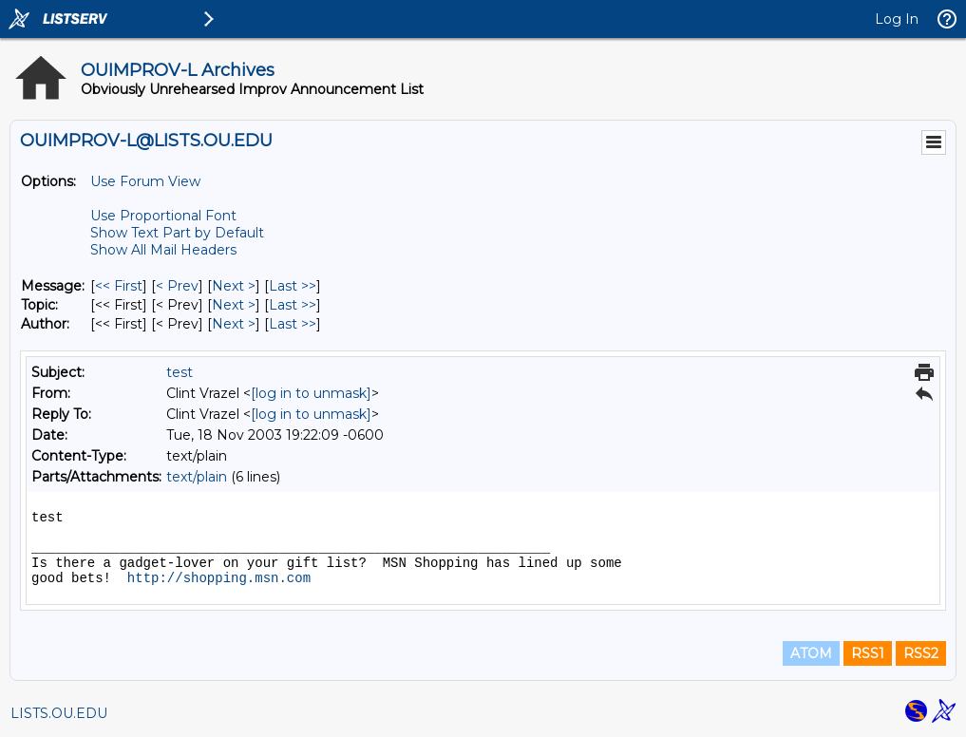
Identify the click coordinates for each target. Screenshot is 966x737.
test (179, 372)
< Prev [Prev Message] (177, 285)
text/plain (196, 476)
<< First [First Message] (118, 285)
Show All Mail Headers (163, 249)
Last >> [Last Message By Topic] (292, 304)
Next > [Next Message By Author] (234, 323)
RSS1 (867, 653)
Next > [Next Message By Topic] (234, 304)
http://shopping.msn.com (219, 578)
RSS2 (920, 653)
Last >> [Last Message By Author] (292, 323)
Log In (897, 19)
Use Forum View (145, 181)
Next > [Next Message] (234, 285)
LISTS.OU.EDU (58, 713)
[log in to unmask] (311, 393)
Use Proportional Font (163, 215)
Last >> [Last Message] (292, 285)
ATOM (811, 653)
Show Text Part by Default (177, 232)
